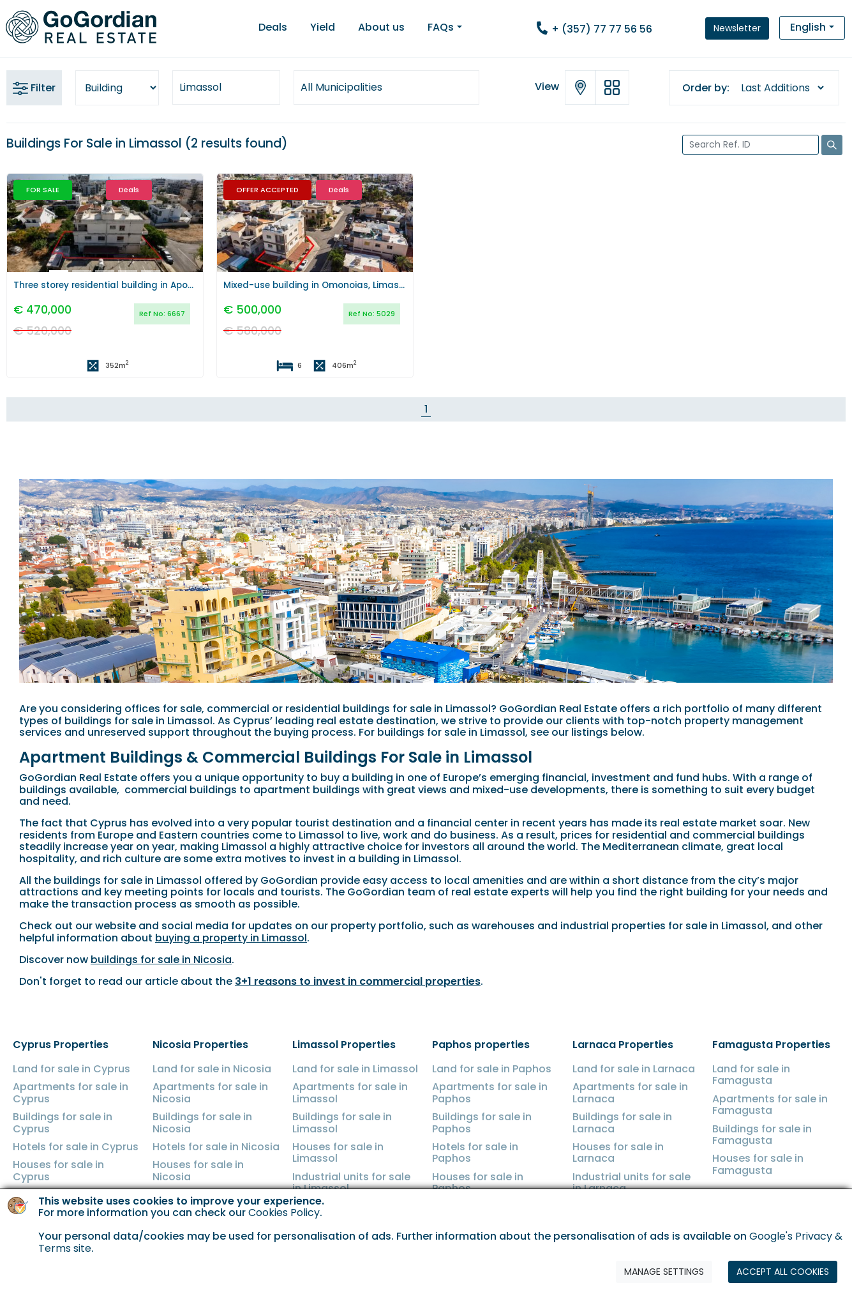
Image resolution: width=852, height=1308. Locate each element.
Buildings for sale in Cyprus (62, 1122)
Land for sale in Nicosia (212, 1068)
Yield (322, 27)
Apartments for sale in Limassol (350, 1092)
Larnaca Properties (622, 1044)
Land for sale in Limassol (355, 1068)
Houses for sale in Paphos (477, 1182)
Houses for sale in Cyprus (58, 1170)
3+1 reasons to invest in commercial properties (358, 981)
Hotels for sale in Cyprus (75, 1146)
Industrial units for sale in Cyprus (72, 1200)
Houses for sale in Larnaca (618, 1152)
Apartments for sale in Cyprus (70, 1092)
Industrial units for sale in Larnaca (631, 1182)
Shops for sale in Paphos (495, 1206)
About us (381, 27)
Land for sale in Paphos (491, 1068)
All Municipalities (341, 87)
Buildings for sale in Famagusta (762, 1135)
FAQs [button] (441, 27)
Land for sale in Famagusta (751, 1074)
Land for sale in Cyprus (71, 1068)
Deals (272, 27)
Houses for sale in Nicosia (198, 1170)
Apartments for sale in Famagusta (770, 1104)
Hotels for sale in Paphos (475, 1152)
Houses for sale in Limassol (338, 1152)
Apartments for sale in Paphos (490, 1092)
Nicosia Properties (200, 1044)
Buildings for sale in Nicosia (202, 1122)
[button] (21, 216)
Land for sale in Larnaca (633, 1068)
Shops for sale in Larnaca (615, 1212)
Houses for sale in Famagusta (757, 1164)
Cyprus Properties (60, 1044)
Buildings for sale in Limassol (342, 1122)
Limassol (200, 87)
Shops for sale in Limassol (335, 1212)
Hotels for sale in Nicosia (216, 1146)
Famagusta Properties (771, 1044)
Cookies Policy (284, 1253)
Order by (704, 88)
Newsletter (737, 28)
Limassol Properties (344, 1044)
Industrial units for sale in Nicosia (212, 1200)
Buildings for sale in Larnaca (622, 1122)
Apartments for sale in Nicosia (210, 1092)
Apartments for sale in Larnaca (630, 1092)
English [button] (808, 27)
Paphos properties (481, 1044)
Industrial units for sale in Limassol (351, 1182)
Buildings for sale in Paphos (482, 1122)
